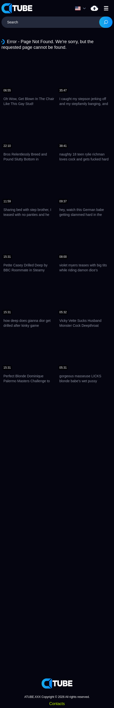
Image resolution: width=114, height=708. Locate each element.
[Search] (106, 22)
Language (78, 8)
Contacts (57, 704)
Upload (94, 8)
